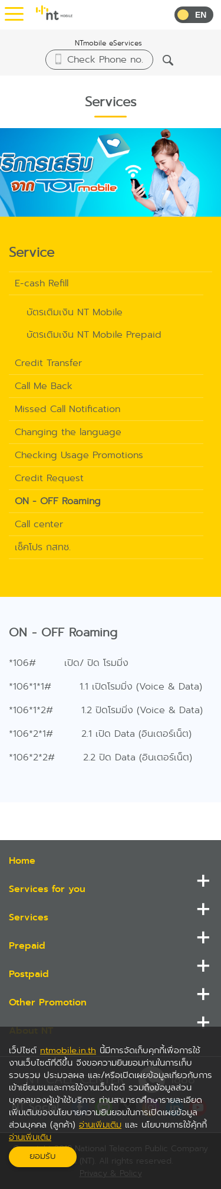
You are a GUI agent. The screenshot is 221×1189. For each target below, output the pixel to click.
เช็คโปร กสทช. (43, 547)
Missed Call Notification (67, 409)
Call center (39, 524)
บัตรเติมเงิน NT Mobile (75, 312)
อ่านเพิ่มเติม (100, 1124)
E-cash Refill (41, 283)
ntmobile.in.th (68, 1050)
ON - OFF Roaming (58, 501)
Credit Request (49, 478)
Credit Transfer (48, 363)
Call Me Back (43, 386)
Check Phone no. (105, 59)
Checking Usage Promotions (79, 455)
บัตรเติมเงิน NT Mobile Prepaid (94, 334)
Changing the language (68, 432)
